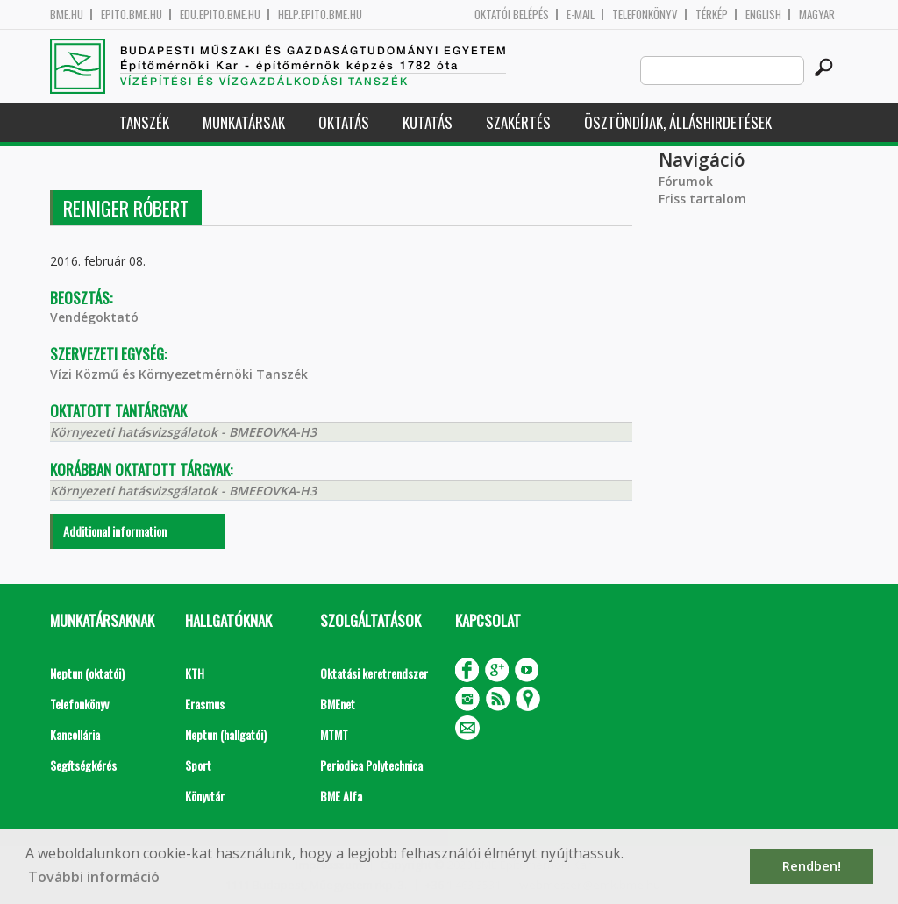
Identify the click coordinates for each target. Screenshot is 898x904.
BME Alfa (341, 796)
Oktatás (343, 122)
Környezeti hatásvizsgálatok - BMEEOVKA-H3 (183, 432)
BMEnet (337, 703)
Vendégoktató (94, 317)
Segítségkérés (83, 765)
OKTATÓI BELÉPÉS (511, 14)
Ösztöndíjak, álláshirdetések (678, 122)
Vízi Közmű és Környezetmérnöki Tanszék (179, 374)
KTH (194, 673)
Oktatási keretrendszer (374, 673)
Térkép (711, 14)
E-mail (581, 14)
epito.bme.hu (131, 14)
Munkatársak (244, 122)
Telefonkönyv (645, 14)
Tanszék (144, 122)
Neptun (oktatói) (87, 673)
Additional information (115, 531)
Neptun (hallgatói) (226, 734)
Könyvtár (204, 796)
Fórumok (686, 181)
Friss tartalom (702, 198)
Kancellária (75, 734)
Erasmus (204, 703)
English (763, 14)
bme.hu (66, 14)
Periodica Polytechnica (371, 765)
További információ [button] (94, 876)
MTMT (334, 734)
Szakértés (518, 122)
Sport (198, 765)
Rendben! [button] (811, 866)
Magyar (817, 14)
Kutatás (428, 122)
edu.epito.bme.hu (220, 14)
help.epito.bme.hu (320, 14)
